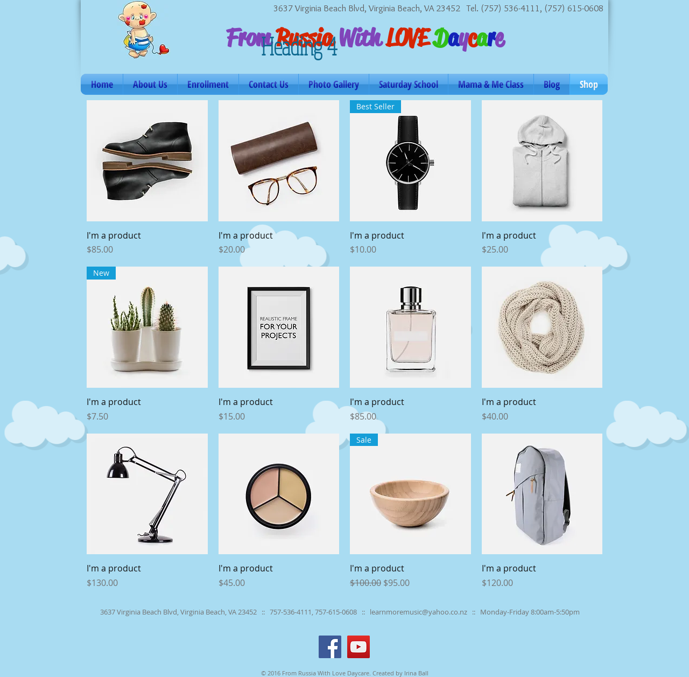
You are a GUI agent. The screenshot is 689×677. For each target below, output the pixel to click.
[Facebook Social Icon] (330, 647)
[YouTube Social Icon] (358, 647)
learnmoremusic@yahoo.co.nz (418, 612)
